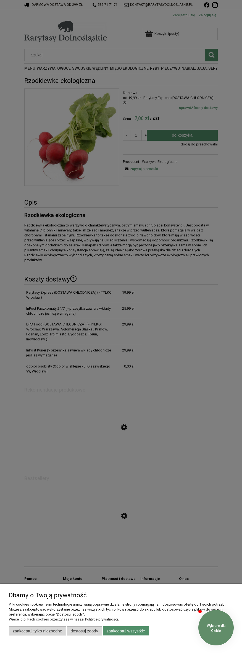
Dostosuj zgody (84, 631)
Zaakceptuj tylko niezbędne (37, 631)
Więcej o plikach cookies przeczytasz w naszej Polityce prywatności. (64, 619)
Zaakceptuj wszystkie (126, 631)
